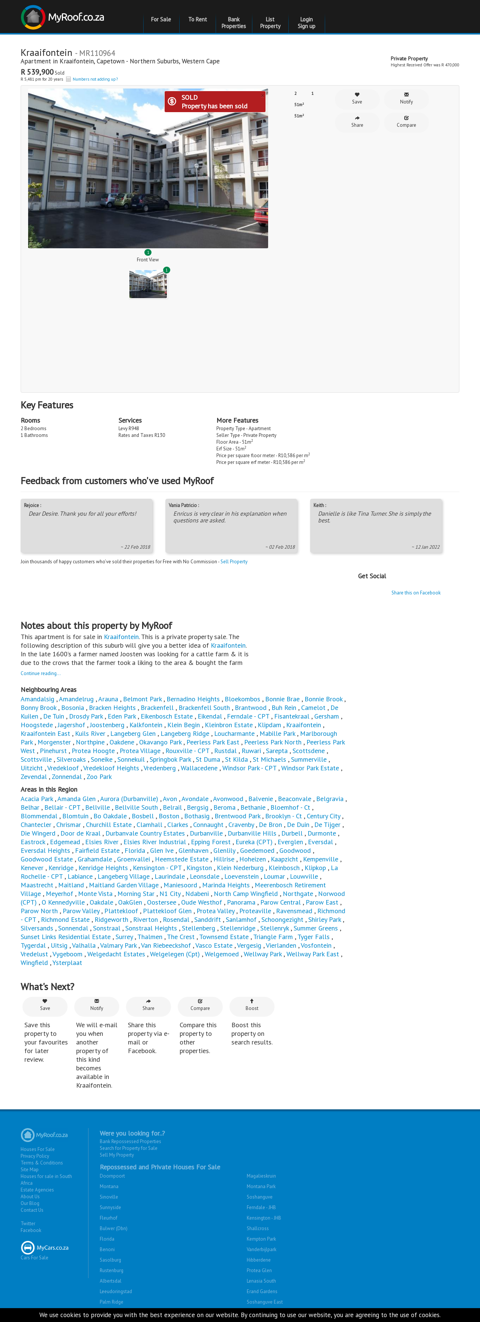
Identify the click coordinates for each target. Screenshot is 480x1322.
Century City (323, 816)
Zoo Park (99, 776)
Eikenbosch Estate (167, 716)
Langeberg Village (124, 876)
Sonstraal (106, 928)
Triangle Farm (273, 936)
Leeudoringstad (116, 1291)
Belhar (30, 807)
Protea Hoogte (93, 750)
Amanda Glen (76, 798)
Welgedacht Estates (116, 954)
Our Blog (30, 1203)
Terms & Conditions (42, 1163)
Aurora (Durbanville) (129, 798)
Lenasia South (261, 1281)
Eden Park (122, 716)
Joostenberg (107, 724)
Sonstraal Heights (151, 928)
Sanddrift (207, 919)
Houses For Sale (38, 1149)
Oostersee (161, 902)
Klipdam (269, 724)
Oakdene (122, 742)
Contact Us (32, 1210)
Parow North (39, 910)
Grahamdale (95, 859)
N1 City (169, 893)
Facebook (31, 1230)
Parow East (322, 902)
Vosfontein (316, 945)
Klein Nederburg (240, 867)
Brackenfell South (204, 707)
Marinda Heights (226, 885)
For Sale (161, 19)
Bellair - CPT (62, 807)
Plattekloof (121, 910)
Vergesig (249, 945)
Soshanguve (260, 1197)
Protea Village (140, 750)
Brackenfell (157, 707)
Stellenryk (274, 928)
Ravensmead (294, 910)
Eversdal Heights (45, 850)
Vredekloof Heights (111, 768)
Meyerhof (59, 893)
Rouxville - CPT (187, 750)
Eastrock (33, 841)
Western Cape (201, 61)
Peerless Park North (273, 742)
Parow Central (280, 902)
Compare (406, 121)
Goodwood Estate (47, 859)
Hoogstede (37, 724)
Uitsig (59, 945)
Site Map (30, 1169)
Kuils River (90, 733)
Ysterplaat (67, 962)
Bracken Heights (112, 707)
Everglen (290, 841)
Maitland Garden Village (124, 885)
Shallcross (258, 1228)
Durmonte (322, 833)
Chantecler (36, 824)
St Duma (208, 759)
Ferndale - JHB (261, 1207)
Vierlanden (281, 945)
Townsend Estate (224, 936)
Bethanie (253, 807)
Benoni (107, 1249)
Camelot (313, 707)
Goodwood (295, 850)
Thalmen (149, 936)
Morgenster (54, 742)
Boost (252, 1004)
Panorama (242, 902)
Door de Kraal (80, 833)
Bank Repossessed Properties (130, 1141)
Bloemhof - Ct (290, 807)
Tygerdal (33, 945)
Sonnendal (73, 928)
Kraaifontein (77, 61)
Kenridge (61, 867)
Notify (406, 98)
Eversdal (320, 841)
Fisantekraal (291, 716)
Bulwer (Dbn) (114, 1228)
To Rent (197, 19)
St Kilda (236, 759)
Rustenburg (111, 1270)
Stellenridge (237, 928)
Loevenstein (241, 876)
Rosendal (176, 919)
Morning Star (135, 893)
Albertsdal (111, 1281)
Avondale (195, 798)
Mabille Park (277, 733)
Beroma (224, 807)
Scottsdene (308, 750)
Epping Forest (211, 841)
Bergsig (197, 807)
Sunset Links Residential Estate (66, 936)
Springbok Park (170, 759)
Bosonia (72, 707)
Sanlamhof (241, 919)
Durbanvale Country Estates (145, 833)
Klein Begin (183, 724)
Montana (109, 1186)
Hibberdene (259, 1260)
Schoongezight (282, 919)
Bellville (97, 807)
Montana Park (261, 1186)
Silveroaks (71, 759)
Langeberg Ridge (184, 733)
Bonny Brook (38, 707)
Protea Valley (215, 910)
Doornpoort (112, 1176)
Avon (170, 798)
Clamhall (149, 824)
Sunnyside (110, 1207)
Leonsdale (204, 876)
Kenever (32, 867)
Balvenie (260, 798)
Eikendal (210, 716)
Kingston (199, 867)
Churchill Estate (109, 824)
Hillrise (223, 859)
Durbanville (207, 833)
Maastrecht (37, 885)
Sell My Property (117, 1155)
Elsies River (101, 841)
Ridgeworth (111, 919)
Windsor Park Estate (310, 768)
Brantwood (251, 707)
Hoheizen (252, 859)
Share (357, 121)
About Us (30, 1196)
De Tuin (53, 716)
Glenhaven (193, 850)
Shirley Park (324, 919)
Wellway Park (263, 954)
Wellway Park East (312, 954)
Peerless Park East (212, 742)
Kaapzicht (284, 859)
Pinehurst (53, 750)
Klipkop (315, 867)
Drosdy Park (86, 716)
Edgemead (65, 841)
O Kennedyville (63, 902)
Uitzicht (32, 768)
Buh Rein (284, 707)
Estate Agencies (37, 1190)
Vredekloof (63, 768)
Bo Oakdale (110, 816)
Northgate (298, 893)
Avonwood (228, 798)
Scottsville (36, 759)
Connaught (208, 824)
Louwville (304, 876)
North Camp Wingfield (246, 893)
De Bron (270, 824)
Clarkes (177, 824)
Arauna (108, 699)
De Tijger (327, 824)
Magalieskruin (261, 1176)
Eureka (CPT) (254, 841)
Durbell (292, 833)
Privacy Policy (35, 1156)
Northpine (90, 742)
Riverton (145, 919)
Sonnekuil (131, 759)
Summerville (309, 759)
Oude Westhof (201, 902)
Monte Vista (95, 893)
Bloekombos (242, 699)
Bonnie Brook (323, 699)
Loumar (274, 876)
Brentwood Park (237, 816)
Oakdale (101, 902)
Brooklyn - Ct (283, 816)
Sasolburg (110, 1260)
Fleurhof (108, 1218)
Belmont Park (142, 699)
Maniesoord (180, 885)
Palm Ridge (111, 1302)
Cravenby (241, 824)
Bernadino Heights (193, 699)
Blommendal (39, 816)
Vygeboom (67, 954)
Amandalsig (37, 699)
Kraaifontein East (45, 733)
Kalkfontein (145, 724)
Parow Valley (81, 910)
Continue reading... (41, 673)
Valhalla (84, 945)
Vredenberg (160, 768)
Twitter (28, 1223)
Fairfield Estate (97, 850)
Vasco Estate (213, 945)
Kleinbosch (284, 867)
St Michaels (269, 759)
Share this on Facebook (416, 593)
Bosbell (143, 816)
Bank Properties (234, 23)
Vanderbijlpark (261, 1249)
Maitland (71, 885)
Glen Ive (162, 850)
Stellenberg (198, 928)
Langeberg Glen (133, 733)
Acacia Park (37, 798)
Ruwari (251, 750)
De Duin (298, 824)
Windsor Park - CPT (249, 768)
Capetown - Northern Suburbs (138, 61)
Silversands (37, 928)
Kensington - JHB (264, 1218)
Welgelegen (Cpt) (175, 954)
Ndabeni (197, 893)
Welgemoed (223, 954)
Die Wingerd (38, 833)
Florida (134, 850)
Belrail (172, 807)
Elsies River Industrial (154, 841)
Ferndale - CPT (248, 716)
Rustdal (225, 750)
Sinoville (109, 1197)
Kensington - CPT (157, 867)
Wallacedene (199, 768)
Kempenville (320, 859)
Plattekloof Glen (167, 910)
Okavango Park (160, 742)
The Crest (181, 936)
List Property (270, 23)
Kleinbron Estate (229, 724)
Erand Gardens (262, 1291)
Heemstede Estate (181, 859)
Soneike (101, 759)
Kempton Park (261, 1239)
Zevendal (34, 776)
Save (357, 98)
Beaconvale (294, 798)
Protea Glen (259, 1270)
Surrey (124, 936)
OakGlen (130, 902)
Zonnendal (67, 776)
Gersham (326, 716)
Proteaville (255, 910)
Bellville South (136, 807)
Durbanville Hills (252, 833)
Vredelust (34, 954)
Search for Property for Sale (129, 1148)
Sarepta (277, 750)
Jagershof (71, 724)
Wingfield (34, 962)
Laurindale (169, 876)
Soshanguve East (265, 1302)
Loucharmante (234, 733)
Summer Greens (316, 928)
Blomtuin (75, 816)
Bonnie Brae (282, 699)
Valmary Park (118, 945)
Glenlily (224, 850)
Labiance (80, 876)
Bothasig (198, 816)
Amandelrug (76, 699)
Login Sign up (306, 23)
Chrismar (68, 824)
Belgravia (330, 798)
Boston (169, 816)
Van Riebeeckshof (166, 945)
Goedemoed (257, 850)
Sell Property (234, 561)
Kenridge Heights (103, 867)
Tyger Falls (313, 936)
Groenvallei (133, 859)
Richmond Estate (65, 919)
